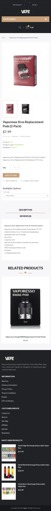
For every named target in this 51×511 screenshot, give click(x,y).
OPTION (6, 192)
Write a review (25, 136)
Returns (4, 417)
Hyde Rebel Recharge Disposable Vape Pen (33, 466)
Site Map (5, 421)
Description (25, 210)
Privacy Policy (7, 389)
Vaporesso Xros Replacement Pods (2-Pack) (23, 38)
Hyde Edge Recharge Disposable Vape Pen (33, 446)
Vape (25, 508)
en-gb (35, 5)
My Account (17, 5)
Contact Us (6, 413)
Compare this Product (31, 181)
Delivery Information (9, 385)
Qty (4, 167)
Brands (4, 397)
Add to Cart (11, 175)
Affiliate (5, 425)
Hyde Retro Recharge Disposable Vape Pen (31, 485)
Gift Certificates (8, 401)
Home (3, 38)
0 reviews (15, 136)
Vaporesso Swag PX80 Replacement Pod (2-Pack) (26, 337)
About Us (5, 381)
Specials (5, 429)
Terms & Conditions (9, 393)
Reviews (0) (25, 216)
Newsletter (6, 433)
